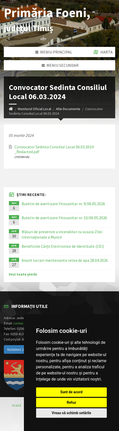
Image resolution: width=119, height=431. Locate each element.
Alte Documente (68, 109)
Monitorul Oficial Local (34, 109)
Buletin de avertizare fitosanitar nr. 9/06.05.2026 (63, 203)
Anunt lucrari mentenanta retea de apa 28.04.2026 (65, 260)
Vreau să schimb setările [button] (71, 413)
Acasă (16, 405)
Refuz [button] (71, 402)
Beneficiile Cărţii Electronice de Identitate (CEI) (63, 246)
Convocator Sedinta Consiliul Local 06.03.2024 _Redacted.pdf (54, 149)
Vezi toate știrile (23, 274)
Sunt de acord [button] (71, 392)
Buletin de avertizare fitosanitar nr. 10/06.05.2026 (64, 217)
